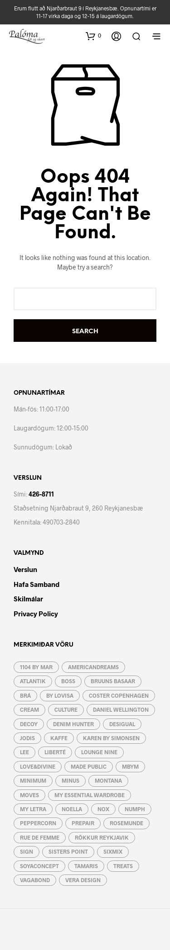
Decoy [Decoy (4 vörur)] (29, 724)
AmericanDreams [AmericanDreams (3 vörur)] (93, 667)
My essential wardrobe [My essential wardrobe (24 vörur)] (89, 795)
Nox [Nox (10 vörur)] (103, 809)
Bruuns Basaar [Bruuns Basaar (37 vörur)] (113, 681)
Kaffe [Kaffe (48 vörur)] (59, 738)
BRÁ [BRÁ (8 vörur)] (25, 695)
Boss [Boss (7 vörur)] (68, 681)
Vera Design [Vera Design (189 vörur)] (83, 880)
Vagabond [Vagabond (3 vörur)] (35, 880)
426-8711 (41, 494)
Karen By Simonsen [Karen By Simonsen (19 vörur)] (111, 738)
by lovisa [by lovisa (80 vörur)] (59, 695)
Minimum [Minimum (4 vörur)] (33, 780)
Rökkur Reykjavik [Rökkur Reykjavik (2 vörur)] (102, 837)
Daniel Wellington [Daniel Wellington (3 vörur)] (121, 709)
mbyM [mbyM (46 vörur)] (130, 766)
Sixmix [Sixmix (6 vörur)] (112, 851)
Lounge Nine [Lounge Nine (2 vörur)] (99, 752)
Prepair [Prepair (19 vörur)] (83, 823)
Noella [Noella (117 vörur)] (72, 809)
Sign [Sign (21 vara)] (26, 851)
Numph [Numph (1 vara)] (135, 809)
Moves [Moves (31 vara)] (29, 795)
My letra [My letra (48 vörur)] (33, 809)
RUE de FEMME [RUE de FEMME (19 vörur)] (39, 837)
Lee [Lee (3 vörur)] (24, 752)
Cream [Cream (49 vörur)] (29, 709)
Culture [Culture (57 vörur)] (66, 709)
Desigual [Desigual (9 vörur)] (122, 724)
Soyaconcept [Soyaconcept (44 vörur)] (39, 866)
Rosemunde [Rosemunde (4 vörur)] (126, 823)
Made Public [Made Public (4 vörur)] (89, 766)
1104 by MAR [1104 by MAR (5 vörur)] (36, 667)
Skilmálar (28, 599)
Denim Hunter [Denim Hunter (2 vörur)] (73, 724)
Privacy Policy (36, 614)
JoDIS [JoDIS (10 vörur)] (27, 738)
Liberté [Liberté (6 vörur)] (55, 752)
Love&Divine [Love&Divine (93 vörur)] (37, 766)
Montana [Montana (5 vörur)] (108, 780)
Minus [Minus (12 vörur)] (70, 780)
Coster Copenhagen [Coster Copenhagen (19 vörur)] (119, 695)
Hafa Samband (36, 584)
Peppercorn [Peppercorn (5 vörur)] (38, 823)
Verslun (25, 569)
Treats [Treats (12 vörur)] (123, 866)
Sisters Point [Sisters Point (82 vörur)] (68, 851)
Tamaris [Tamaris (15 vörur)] (86, 866)
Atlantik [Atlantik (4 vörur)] (33, 681)
